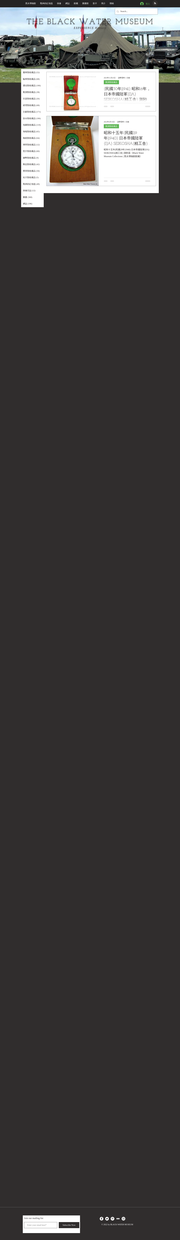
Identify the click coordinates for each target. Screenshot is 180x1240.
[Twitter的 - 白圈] (107, 1219)
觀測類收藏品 (111, 82)
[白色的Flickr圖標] (118, 1219)
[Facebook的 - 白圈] (101, 1219)
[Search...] (136, 11)
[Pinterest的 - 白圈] (112, 1219)
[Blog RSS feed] (155, 3)
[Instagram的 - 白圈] (123, 1219)
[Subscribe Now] (69, 1225)
